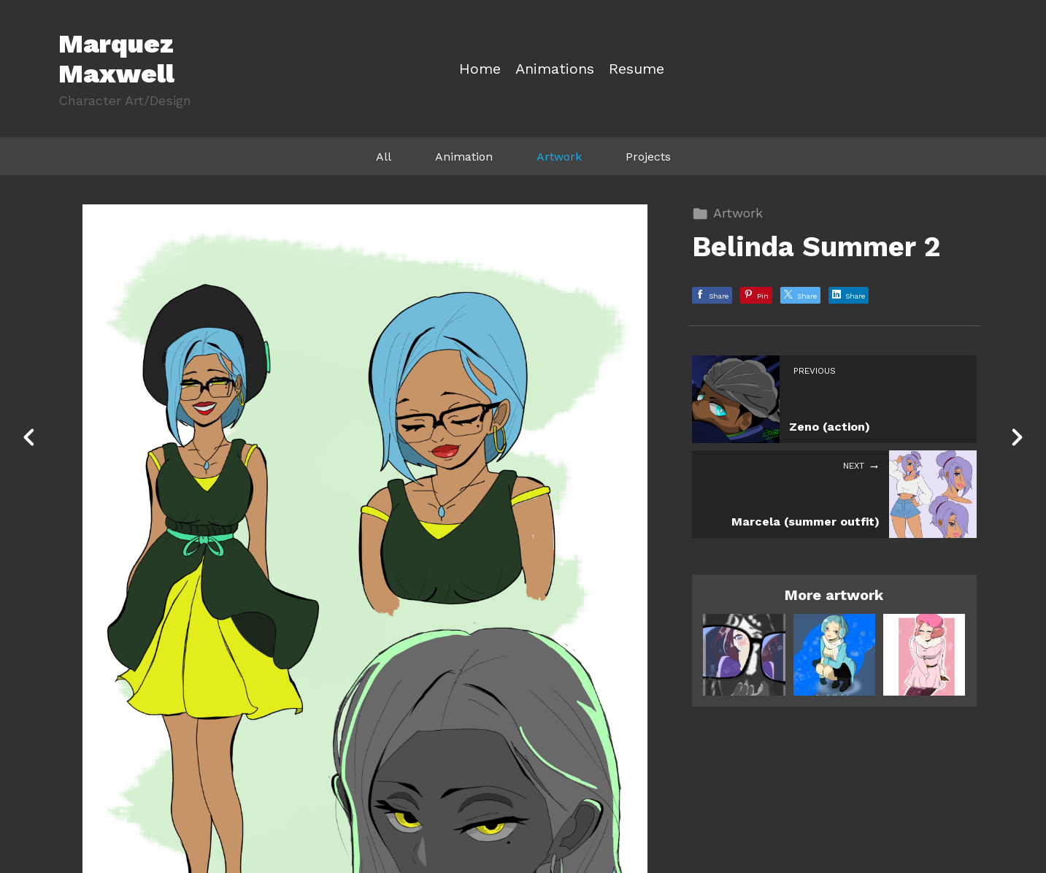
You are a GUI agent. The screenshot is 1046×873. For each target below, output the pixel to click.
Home (480, 69)
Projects (648, 157)
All (383, 157)
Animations (554, 69)
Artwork (559, 157)
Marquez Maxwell (116, 58)
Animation (464, 157)
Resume (636, 69)
